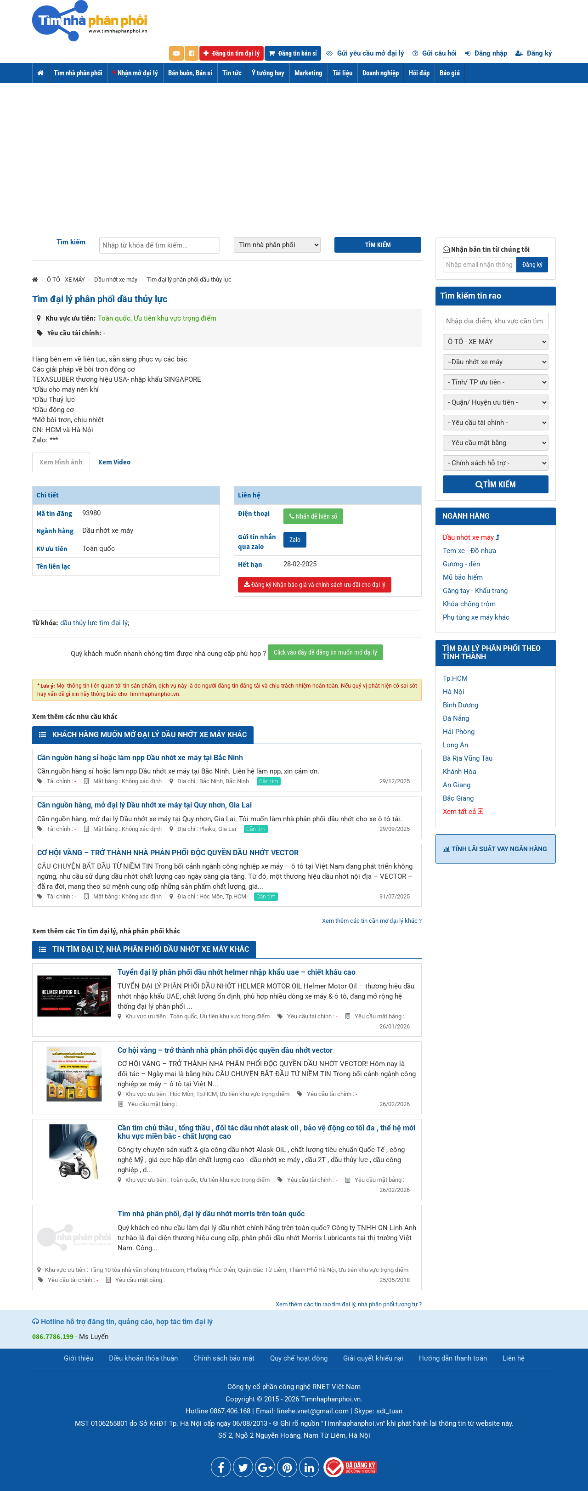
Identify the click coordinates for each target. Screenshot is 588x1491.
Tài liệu (342, 73)
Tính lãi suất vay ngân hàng (495, 849)
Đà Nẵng (456, 718)
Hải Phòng (459, 732)
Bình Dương (460, 705)
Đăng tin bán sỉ (293, 53)
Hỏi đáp (419, 73)
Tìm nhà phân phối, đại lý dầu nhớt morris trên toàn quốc (211, 1213)
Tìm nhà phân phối (78, 73)
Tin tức (232, 73)
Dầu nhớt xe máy (115, 279)
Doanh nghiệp (380, 73)
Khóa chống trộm (469, 604)
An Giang (456, 785)
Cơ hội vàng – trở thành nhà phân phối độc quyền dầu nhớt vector (225, 1050)
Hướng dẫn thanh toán (453, 1358)
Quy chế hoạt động (299, 1358)
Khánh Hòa (459, 772)
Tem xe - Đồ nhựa (469, 551)
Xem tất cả (463, 812)
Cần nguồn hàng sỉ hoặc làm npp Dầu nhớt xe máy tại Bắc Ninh (140, 757)
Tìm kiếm (71, 242)
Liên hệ (514, 1358)
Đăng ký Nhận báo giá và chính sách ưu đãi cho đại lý (314, 584)
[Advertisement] (294, 152)
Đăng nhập (486, 53)
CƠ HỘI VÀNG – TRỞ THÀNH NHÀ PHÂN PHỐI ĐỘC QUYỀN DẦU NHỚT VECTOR (168, 852)
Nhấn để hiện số (313, 516)
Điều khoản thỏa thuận (143, 1358)
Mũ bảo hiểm (463, 577)
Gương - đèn (461, 564)
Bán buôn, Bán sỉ (190, 73)
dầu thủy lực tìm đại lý (94, 623)
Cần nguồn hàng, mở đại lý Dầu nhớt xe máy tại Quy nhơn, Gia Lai (144, 805)
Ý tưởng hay (268, 73)
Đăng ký (533, 53)
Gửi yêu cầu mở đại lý (365, 53)
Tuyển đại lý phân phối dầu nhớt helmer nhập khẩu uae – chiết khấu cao (237, 972)
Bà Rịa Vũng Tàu (467, 758)
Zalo (294, 539)
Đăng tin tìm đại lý (232, 53)
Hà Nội (453, 692)
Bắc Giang (458, 798)
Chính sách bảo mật (223, 1358)
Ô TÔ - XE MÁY (66, 279)
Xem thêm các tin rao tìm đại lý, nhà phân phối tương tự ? (349, 1304)
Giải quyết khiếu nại (373, 1358)
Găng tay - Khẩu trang (475, 591)
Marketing (308, 73)
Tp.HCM (455, 678)
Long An (455, 745)
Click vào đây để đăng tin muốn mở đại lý (325, 652)
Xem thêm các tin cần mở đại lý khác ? (372, 920)
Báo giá (450, 73)
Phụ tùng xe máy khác (476, 617)
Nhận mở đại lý (135, 73)
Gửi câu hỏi (435, 53)
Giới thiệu (78, 1358)
